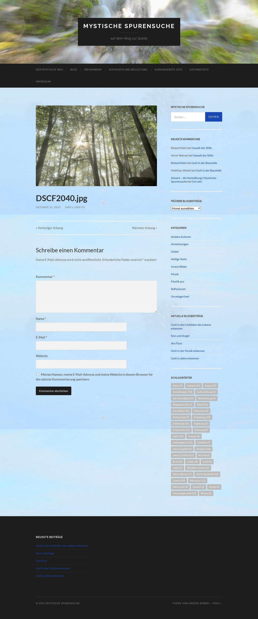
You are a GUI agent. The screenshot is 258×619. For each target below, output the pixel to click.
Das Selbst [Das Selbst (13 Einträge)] (181, 410)
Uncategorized (180, 296)
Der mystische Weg (49, 69)
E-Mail (41, 337)
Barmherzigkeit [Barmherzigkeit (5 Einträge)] (183, 398)
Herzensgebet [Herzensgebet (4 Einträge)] (182, 448)
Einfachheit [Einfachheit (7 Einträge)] (181, 417)
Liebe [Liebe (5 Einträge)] (177, 467)
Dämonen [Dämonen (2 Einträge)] (201, 410)
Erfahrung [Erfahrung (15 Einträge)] (181, 423)
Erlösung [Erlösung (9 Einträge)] (201, 429)
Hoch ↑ (217, 603)
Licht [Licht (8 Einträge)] (207, 461)
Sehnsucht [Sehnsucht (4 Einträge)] (180, 486)
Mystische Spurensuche (129, 26)
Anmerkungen (179, 244)
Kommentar (45, 277)
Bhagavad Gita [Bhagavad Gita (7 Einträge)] (182, 404)
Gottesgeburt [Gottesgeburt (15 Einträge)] (182, 442)
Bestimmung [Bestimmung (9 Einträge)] (207, 398)
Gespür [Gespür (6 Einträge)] (194, 436)
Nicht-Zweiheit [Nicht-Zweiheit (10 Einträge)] (207, 474)
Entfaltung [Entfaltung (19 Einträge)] (202, 417)
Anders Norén (199, 603)
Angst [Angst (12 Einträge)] (210, 385)
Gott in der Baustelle (204, 162)
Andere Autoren (181, 236)
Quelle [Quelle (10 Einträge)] (179, 480)
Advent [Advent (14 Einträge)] (193, 385)
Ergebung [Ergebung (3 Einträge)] (201, 423)
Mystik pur (177, 281)
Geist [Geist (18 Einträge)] (178, 436)
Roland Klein (179, 162)
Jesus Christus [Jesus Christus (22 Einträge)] (183, 455)
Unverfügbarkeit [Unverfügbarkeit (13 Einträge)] (184, 493)
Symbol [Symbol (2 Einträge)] (198, 486)
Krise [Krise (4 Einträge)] (177, 461)
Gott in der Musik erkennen (188, 350)
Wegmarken (93, 69)
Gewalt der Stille (202, 147)
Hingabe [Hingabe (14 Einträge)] (203, 448)
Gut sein (197, 181)
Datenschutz (199, 69)
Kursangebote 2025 (169, 69)
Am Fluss (176, 343)
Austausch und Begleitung (128, 69)
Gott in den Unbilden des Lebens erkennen (191, 326)
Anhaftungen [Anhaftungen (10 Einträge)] (182, 391)
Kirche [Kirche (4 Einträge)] (204, 455)
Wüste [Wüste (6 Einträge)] (206, 493)
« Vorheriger (49, 228)
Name (41, 319)
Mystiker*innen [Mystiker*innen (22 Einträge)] (198, 467)
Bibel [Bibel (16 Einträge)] (202, 404)
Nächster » (144, 228)
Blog (73, 69)
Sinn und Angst (180, 335)
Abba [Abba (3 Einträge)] (177, 385)
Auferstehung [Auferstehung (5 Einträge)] (206, 391)
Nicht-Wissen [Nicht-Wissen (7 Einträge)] (182, 474)
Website (42, 356)
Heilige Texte (179, 259)
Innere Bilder (179, 266)
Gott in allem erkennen (185, 358)
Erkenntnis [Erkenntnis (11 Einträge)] (181, 429)
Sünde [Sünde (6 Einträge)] (214, 486)
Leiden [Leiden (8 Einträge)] (192, 461)
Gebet (175, 251)
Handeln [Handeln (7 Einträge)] (203, 442)
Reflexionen (178, 289)
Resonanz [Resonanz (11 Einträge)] (197, 480)
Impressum (43, 81)
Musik (175, 274)
